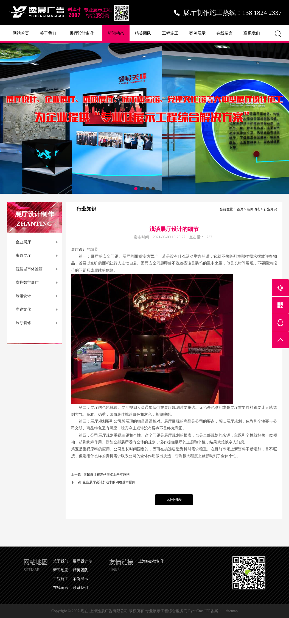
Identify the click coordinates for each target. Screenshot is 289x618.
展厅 (75, 249)
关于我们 (48, 33)
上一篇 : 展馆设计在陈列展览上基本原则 (100, 474)
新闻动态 (116, 33)
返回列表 (174, 500)
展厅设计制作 (82, 33)
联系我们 (251, 33)
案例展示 (197, 33)
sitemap (232, 611)
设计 (82, 249)
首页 (240, 209)
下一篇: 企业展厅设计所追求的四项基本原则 (103, 482)
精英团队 (143, 33)
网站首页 (21, 33)
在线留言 (224, 33)
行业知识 (270, 209)
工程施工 (170, 33)
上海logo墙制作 (151, 561)
